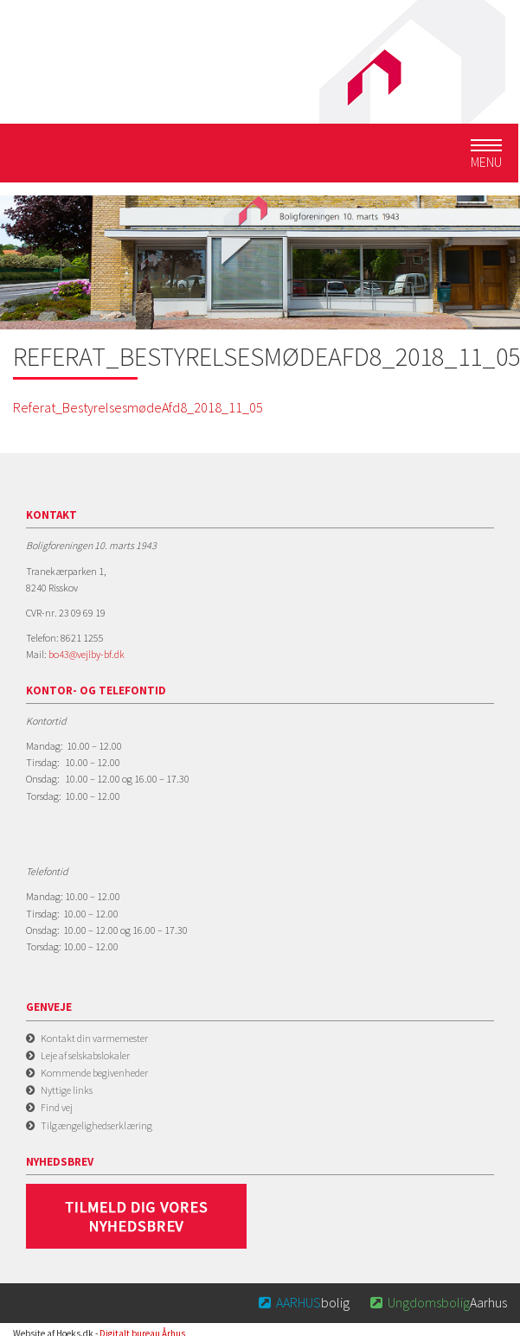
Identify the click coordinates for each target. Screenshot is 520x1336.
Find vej (57, 1107)
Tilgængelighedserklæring (96, 1125)
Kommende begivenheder (94, 1072)
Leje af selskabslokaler (85, 1055)
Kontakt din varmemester (94, 1038)
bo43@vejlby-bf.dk (86, 654)
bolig (303, 1302)
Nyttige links (67, 1090)
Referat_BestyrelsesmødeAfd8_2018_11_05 (138, 407)
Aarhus (437, 1302)
